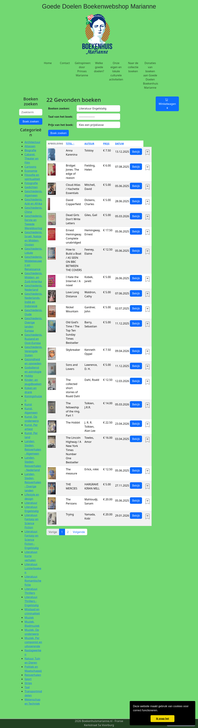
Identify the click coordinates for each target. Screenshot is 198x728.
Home (48, 63)
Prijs (106, 143)
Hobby (29, 376)
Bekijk (136, 152)
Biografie (30, 150)
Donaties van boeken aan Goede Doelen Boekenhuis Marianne (150, 75)
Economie (31, 171)
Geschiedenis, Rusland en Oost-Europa (33, 339)
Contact (65, 63)
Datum (119, 143)
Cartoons (30, 167)
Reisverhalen (33, 675)
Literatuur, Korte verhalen (31, 556)
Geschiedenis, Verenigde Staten (33, 351)
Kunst (28, 404)
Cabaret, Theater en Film (31, 158)
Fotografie (31, 183)
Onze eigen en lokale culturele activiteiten (116, 71)
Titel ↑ (70, 143)
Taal (27, 687)
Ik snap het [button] (162, 718)
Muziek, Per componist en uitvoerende (33, 642)
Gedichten (31, 187)
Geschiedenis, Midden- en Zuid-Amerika (33, 277)
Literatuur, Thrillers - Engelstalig (32, 601)
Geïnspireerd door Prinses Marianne (82, 69)
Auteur (89, 143)
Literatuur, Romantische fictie (33, 581)
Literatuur (31, 503)
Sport (28, 679)
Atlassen (30, 146)
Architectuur (32, 142)
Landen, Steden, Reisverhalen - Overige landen (33, 482)
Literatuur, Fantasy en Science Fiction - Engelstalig (32, 540)
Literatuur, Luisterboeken (33, 568)
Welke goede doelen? (99, 67)
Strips (28, 683)
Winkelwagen (167, 104)
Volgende (79, 532)
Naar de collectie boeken (133, 67)
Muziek (29, 617)
